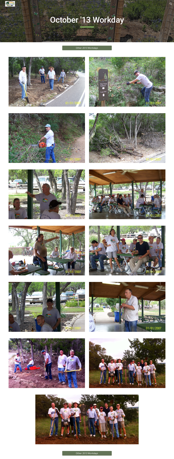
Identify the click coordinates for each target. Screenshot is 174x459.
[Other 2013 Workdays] (87, 48)
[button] (170, 4)
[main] (87, 21)
